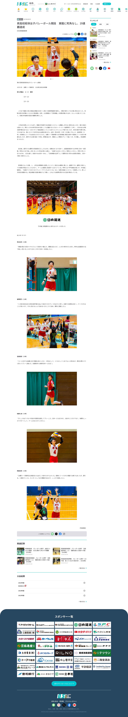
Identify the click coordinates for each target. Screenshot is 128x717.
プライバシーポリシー (71, 701)
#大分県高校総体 (22, 31)
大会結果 (97, 4)
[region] (64, 10)
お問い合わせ (54, 701)
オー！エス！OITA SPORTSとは (72, 4)
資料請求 (61, 701)
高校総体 (21, 586)
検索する (106, 4)
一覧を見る (81, 568)
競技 (91, 4)
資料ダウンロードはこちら (63, 684)
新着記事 (85, 4)
